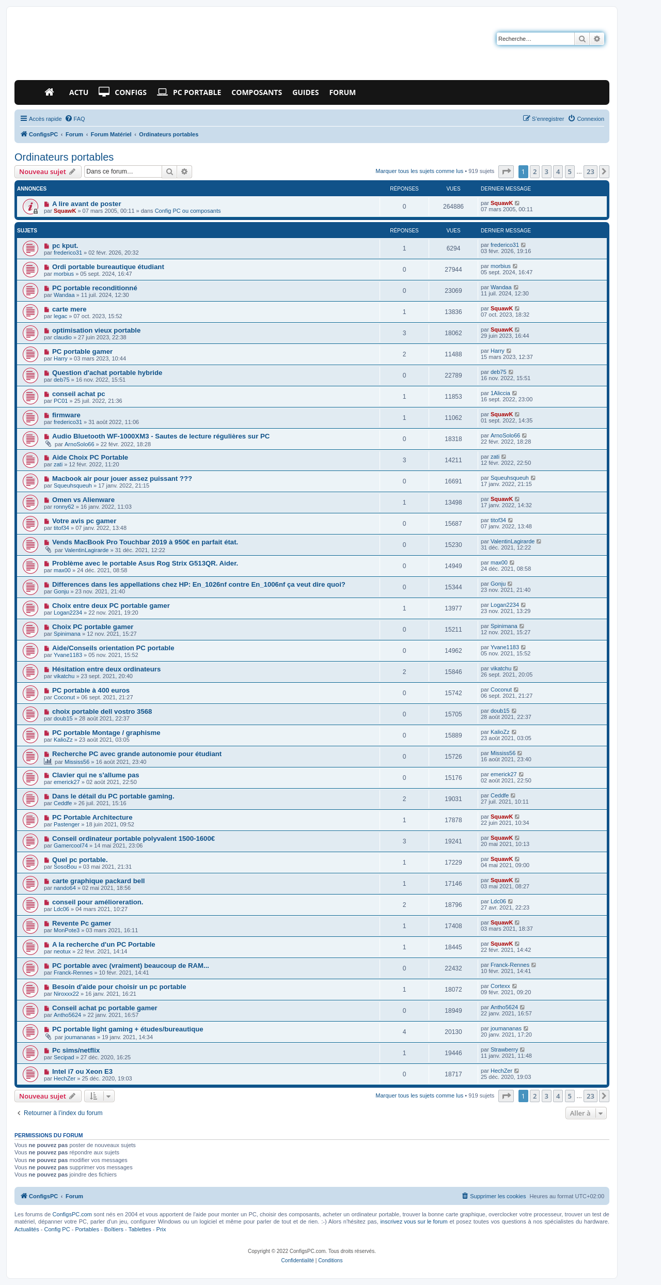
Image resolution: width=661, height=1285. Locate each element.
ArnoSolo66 (80, 444)
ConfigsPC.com (72, 1214)
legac (60, 316)
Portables (87, 1229)
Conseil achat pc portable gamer (105, 1008)
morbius (64, 274)
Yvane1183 (68, 655)
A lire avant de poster (86, 204)
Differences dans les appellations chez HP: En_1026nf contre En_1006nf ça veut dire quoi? (198, 584)
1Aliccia (500, 393)
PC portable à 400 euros (91, 690)
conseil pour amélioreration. (98, 902)
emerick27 (67, 782)
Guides (305, 92)
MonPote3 (67, 930)
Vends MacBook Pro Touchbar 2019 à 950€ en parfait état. (145, 542)
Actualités (26, 1229)
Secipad (64, 1057)
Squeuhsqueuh (73, 485)
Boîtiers (113, 1229)
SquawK (65, 211)
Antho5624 (67, 1015)
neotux (62, 951)
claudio (63, 337)
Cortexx (500, 986)
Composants (256, 92)
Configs (123, 92)
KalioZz (63, 739)
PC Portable (189, 92)
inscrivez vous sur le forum (413, 1221)
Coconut (64, 697)
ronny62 (64, 507)
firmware (66, 415)
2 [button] (535, 171)
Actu (78, 92)
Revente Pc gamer (81, 923)
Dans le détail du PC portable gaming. (113, 796)
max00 (62, 570)
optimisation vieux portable (96, 330)
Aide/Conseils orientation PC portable (113, 648)
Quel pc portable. (80, 860)
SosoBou (65, 867)
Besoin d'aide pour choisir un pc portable (119, 987)
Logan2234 (68, 612)
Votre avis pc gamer (84, 521)
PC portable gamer (82, 351)
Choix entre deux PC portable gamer (111, 605)
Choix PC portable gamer (93, 627)
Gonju (61, 591)
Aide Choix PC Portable (90, 457)
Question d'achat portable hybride (107, 373)
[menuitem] (75, 119)
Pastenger (67, 824)
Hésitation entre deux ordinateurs (106, 669)
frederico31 (68, 252)
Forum (342, 92)
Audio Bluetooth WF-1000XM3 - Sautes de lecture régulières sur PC (161, 436)
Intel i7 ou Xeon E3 (82, 1071)
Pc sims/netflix (76, 1050)
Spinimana (67, 634)
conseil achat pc (78, 394)
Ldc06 (61, 909)
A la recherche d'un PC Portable (103, 944)
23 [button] (590, 171)
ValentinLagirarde (86, 550)
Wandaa (64, 295)
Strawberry (504, 1049)
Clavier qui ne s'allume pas (95, 775)
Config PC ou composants (188, 211)
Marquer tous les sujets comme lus (419, 171)
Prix (161, 1229)
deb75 (62, 380)
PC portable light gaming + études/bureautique (127, 1029)
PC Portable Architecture (92, 817)
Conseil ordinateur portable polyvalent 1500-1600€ (133, 838)
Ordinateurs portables (64, 157)
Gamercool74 (71, 845)
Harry (61, 358)
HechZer (64, 1078)
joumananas (80, 1037)
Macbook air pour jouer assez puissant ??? (122, 478)
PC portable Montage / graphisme (106, 732)
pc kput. (65, 245)
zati (58, 464)
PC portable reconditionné (94, 288)
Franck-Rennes (73, 972)
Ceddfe (63, 803)
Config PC (57, 1229)
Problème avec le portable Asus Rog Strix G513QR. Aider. (145, 563)
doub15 (63, 718)
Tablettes (140, 1229)
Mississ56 (77, 762)
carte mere (69, 309)
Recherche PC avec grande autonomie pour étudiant (137, 754)
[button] (506, 171)
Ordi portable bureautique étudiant (108, 267)
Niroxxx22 (66, 994)
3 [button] (546, 171)
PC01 (61, 401)
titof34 (61, 528)
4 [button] (558, 171)
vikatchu (64, 676)
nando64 (65, 888)
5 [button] (570, 171)
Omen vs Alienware (83, 500)
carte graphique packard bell (98, 881)
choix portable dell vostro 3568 (102, 711)
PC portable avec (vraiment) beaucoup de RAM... (130, 965)
